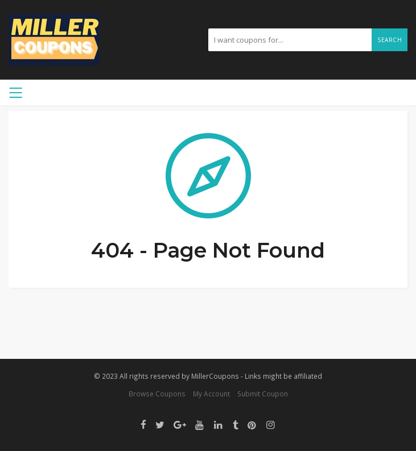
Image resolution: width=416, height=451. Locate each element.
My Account (211, 393)
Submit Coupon (262, 393)
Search (389, 40)
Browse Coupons (157, 393)
